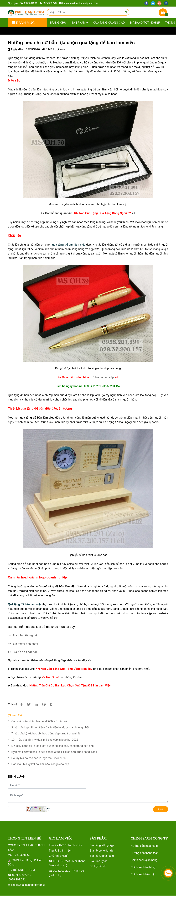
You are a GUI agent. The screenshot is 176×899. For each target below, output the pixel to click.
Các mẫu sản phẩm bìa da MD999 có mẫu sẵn (39, 721)
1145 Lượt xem (53, 49)
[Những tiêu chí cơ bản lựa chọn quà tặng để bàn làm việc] (26, 12)
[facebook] (147, 3)
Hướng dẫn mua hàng (144, 845)
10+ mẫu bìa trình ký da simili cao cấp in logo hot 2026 (44, 739)
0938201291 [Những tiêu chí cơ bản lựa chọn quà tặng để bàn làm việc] (29, 3)
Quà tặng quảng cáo (109, 22)
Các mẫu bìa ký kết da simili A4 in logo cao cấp (40, 764)
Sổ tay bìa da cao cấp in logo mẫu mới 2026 (38, 758)
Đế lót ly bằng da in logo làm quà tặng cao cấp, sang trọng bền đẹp (52, 745)
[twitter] (154, 3)
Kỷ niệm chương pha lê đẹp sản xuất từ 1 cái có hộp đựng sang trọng (54, 751)
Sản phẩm (79, 22)
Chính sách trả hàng (143, 867)
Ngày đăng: (16, 49)
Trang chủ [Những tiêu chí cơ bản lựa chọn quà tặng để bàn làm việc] (14, 30)
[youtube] (160, 3)
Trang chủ (58, 22)
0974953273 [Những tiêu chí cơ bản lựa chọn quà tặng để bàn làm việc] (48, 3)
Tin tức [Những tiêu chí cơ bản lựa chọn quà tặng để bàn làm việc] (29, 30)
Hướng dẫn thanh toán (145, 853)
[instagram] (167, 3)
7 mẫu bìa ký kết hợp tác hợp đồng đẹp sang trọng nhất (45, 733)
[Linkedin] (36, 704)
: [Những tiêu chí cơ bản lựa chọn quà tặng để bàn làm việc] (34, 668)
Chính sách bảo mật (143, 874)
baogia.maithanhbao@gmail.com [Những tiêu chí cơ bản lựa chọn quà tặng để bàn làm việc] (79, 3)
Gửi (160, 809)
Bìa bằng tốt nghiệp (145, 22)
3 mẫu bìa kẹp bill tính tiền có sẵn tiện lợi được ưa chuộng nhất (50, 727)
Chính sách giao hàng (144, 860)
